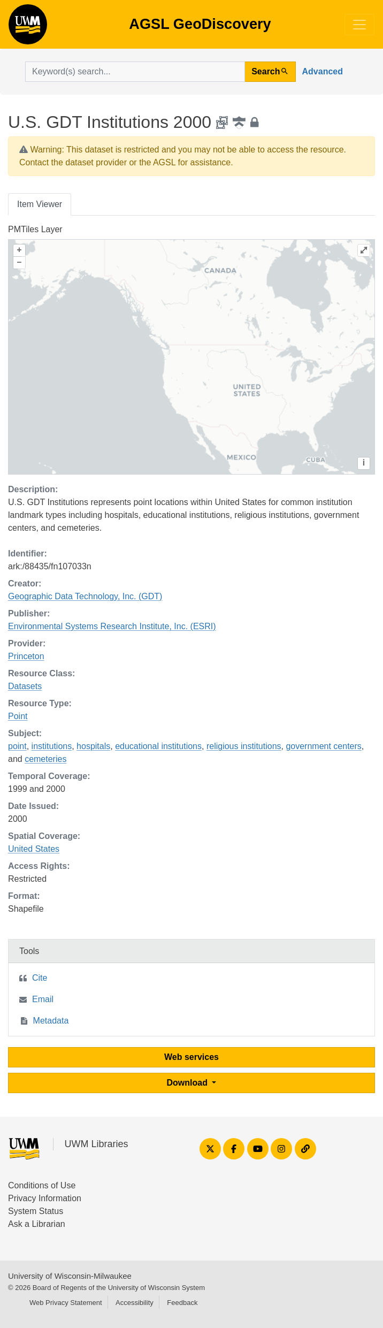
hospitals (93, 746)
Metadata (51, 1020)
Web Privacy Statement (65, 1303)
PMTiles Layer (35, 229)
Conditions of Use (41, 1185)
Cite (39, 977)
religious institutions (243, 746)
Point (17, 716)
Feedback (182, 1303)
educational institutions (158, 746)
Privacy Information (44, 1198)
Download (188, 1082)
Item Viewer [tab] (39, 204)
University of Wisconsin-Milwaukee (70, 1275)
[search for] (135, 72)
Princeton (26, 656)
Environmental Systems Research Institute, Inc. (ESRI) (112, 626)
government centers (323, 746)
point (17, 746)
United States (33, 848)
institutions (52, 746)
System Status (35, 1211)
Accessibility (135, 1303)
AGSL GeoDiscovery (28, 28)
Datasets (25, 686)
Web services (191, 1057)
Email (42, 999)
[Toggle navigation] (359, 24)
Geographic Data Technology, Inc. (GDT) (85, 596)
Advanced (322, 71)
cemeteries (45, 759)
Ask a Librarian (36, 1223)
